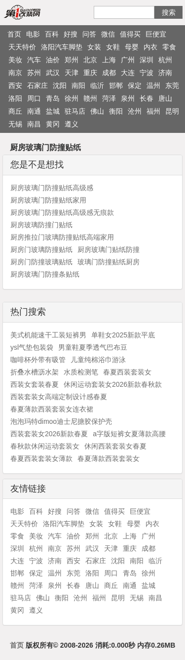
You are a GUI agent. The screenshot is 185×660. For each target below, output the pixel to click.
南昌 (34, 124)
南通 (34, 111)
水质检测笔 (81, 372)
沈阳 (60, 85)
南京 (15, 73)
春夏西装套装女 (127, 372)
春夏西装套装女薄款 (41, 458)
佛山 (97, 111)
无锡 (15, 124)
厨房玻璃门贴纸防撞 (108, 249)
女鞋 (113, 47)
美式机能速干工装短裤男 (48, 335)
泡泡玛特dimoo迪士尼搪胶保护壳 (61, 421)
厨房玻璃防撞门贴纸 (41, 225)
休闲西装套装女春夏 (115, 446)
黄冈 (53, 124)
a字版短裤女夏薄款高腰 (129, 434)
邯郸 (116, 85)
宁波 (146, 73)
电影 (33, 34)
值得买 (130, 34)
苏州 (34, 73)
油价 (53, 60)
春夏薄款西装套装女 (108, 458)
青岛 (53, 98)
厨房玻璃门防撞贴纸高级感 (51, 188)
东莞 (172, 85)
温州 (153, 85)
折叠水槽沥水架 (34, 372)
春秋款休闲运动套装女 (44, 446)
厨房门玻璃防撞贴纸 (41, 249)
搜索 (169, 12)
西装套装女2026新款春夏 (49, 434)
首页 (14, 34)
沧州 (135, 111)
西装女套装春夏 (34, 384)
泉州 (128, 98)
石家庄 (37, 85)
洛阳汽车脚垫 (61, 47)
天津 (71, 73)
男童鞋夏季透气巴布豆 (92, 347)
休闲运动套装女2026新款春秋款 (113, 384)
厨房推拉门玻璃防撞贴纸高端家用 (62, 237)
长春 (146, 98)
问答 (89, 34)
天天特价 (22, 47)
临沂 (97, 85)
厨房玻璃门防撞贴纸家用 (48, 200)
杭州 (165, 60)
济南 (165, 73)
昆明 (172, 111)
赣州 (90, 98)
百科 (52, 34)
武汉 (53, 73)
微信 (108, 34)
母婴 (132, 47)
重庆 (90, 73)
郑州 (71, 60)
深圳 (146, 60)
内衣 (150, 47)
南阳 (78, 85)
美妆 (15, 60)
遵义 (71, 124)
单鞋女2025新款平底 (123, 335)
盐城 (53, 111)
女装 (94, 47)
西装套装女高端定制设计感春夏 (58, 397)
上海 (109, 60)
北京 (90, 60)
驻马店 (75, 111)
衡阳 (116, 111)
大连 (128, 73)
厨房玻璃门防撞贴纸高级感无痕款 (62, 212)
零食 (169, 47)
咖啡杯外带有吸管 (38, 360)
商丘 (15, 111)
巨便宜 (156, 34)
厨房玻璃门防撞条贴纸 (44, 274)
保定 (135, 85)
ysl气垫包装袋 (31, 347)
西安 (15, 85)
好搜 (70, 34)
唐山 (165, 98)
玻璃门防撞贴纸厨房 (108, 262)
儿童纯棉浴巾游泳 (98, 360)
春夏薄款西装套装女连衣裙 (51, 409)
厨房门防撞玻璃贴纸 (41, 262)
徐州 (71, 98)
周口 (34, 98)
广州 (128, 60)
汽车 (34, 60)
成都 (109, 73)
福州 (153, 111)
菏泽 (109, 98)
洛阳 (15, 98)
